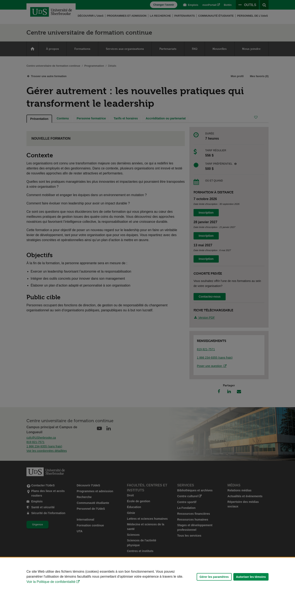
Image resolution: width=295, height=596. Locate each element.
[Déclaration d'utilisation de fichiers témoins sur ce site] (147, 576)
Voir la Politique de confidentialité (50, 581)
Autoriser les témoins (251, 576)
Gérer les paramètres (214, 576)
